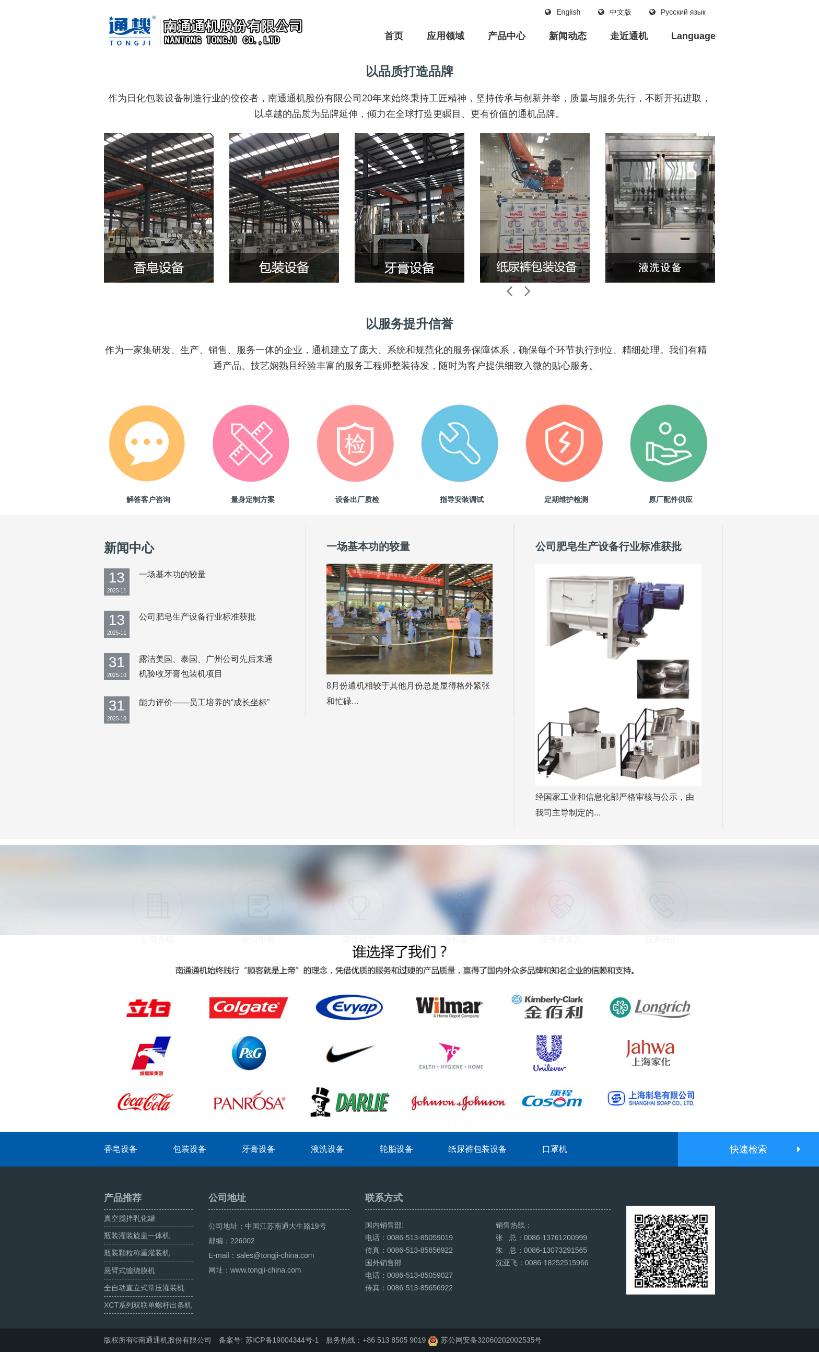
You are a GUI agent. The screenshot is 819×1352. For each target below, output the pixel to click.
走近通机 (629, 36)
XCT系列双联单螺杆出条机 (148, 1305)
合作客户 (460, 887)
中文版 (614, 12)
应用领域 (445, 36)
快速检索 (764, 1149)
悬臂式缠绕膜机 (129, 1270)
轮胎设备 (396, 1149)
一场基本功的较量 (172, 574)
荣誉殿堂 (358, 887)
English (562, 12)
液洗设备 (327, 1149)
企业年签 (258, 887)
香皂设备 (120, 1149)
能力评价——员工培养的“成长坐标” (204, 702)
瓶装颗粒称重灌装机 (137, 1253)
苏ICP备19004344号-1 (282, 1340)
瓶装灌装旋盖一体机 (137, 1235)
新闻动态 (568, 36)
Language (693, 36)
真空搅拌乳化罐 (129, 1218)
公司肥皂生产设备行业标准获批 (197, 616)
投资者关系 (561, 887)
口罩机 (554, 1149)
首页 (393, 36)
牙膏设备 (258, 1149)
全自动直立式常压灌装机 (144, 1288)
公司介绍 (157, 887)
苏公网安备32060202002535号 (491, 1340)
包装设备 (189, 1149)
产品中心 (506, 36)
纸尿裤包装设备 (477, 1149)
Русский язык (677, 12)
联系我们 (661, 887)
